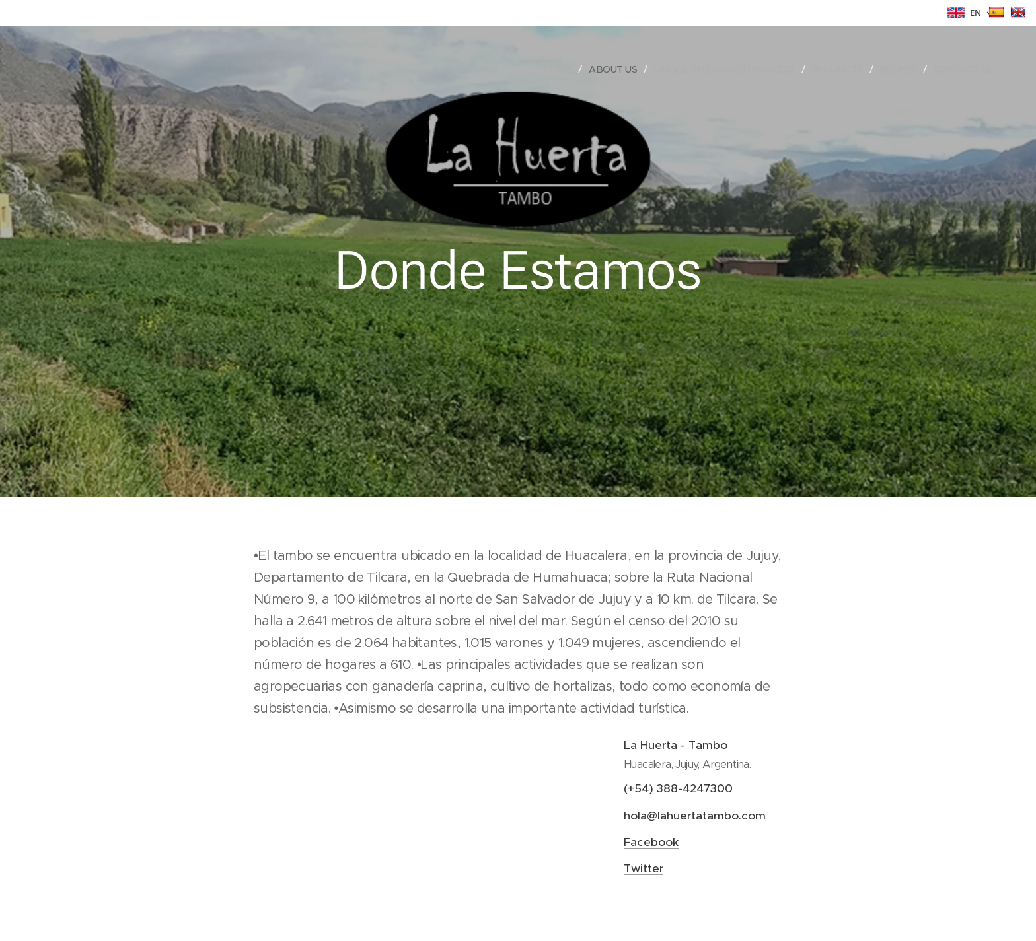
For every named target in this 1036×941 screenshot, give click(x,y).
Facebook (651, 841)
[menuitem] (542, 69)
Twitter (643, 868)
